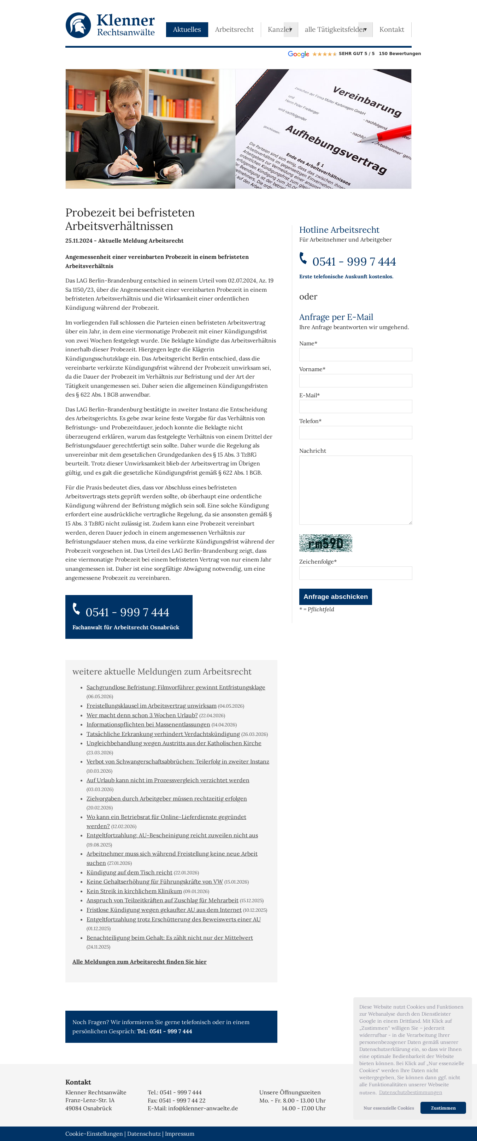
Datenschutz (144, 1133)
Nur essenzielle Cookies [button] (389, 1108)
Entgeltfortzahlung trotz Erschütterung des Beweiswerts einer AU (174, 919)
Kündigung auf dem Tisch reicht (129, 872)
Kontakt (391, 29)
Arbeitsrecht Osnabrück (146, 627)
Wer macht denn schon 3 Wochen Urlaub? (142, 715)
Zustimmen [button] (443, 1108)
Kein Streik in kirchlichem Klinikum (134, 891)
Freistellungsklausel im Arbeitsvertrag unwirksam (152, 705)
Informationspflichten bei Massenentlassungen (148, 724)
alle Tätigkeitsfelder (335, 29)
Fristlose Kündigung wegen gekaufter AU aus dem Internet (164, 909)
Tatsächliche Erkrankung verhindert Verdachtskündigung (163, 733)
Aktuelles (187, 29)
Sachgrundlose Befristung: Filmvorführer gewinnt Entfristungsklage (176, 687)
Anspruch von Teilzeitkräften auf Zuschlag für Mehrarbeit (162, 900)
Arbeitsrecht (234, 29)
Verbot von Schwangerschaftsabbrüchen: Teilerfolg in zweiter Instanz (178, 761)
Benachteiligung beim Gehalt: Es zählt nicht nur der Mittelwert (170, 937)
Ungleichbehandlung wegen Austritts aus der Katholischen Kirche (174, 743)
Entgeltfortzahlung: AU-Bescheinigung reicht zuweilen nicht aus (172, 835)
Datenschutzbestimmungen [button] (410, 1092)
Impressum (179, 1133)
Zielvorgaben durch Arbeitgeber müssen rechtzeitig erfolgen (167, 798)
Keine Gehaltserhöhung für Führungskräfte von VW (155, 881)
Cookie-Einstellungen (94, 1133)
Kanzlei (279, 29)
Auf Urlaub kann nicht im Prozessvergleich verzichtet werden (168, 780)
